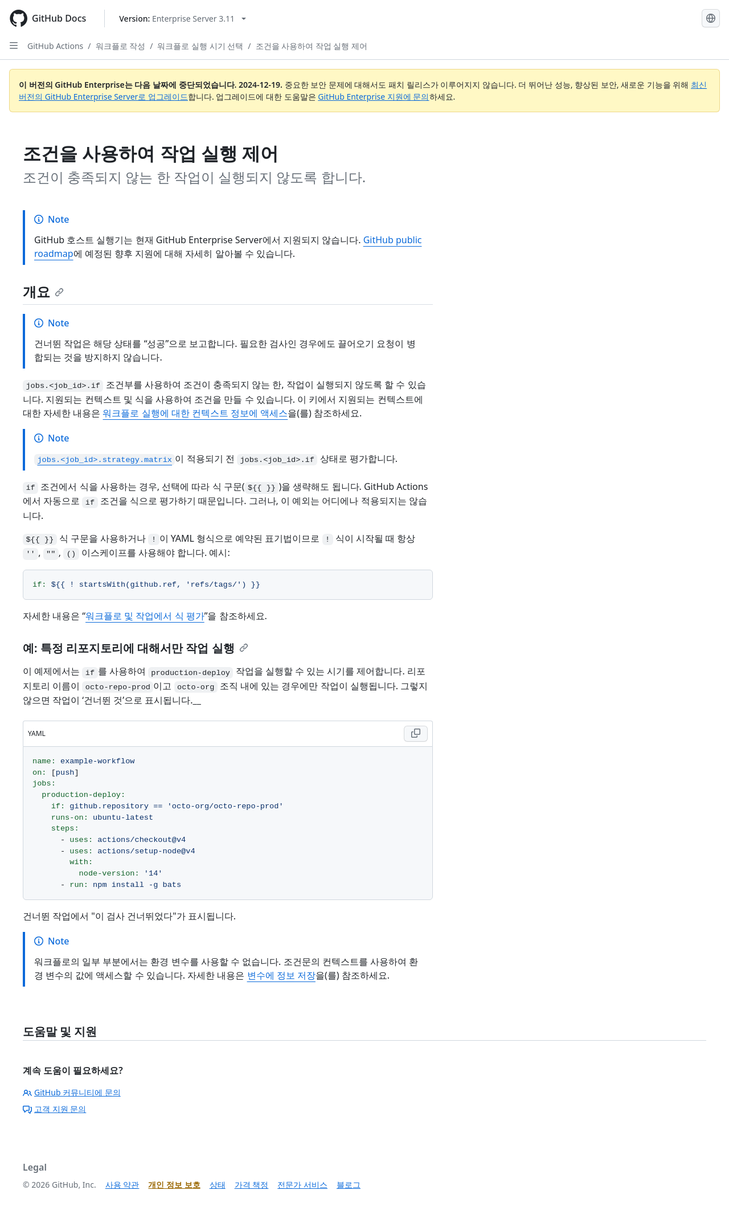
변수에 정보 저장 (281, 975)
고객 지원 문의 (54, 1108)
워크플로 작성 (121, 45)
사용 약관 (122, 1184)
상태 (218, 1184)
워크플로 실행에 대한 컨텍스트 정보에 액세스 (195, 413)
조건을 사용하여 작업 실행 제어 (312, 45)
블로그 (349, 1184)
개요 (43, 291)
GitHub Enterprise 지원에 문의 (373, 96)
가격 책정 (252, 1184)
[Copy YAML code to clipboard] (416, 734)
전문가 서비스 (302, 1184)
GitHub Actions (55, 45)
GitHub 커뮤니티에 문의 (72, 1092)
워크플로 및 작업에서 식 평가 (144, 616)
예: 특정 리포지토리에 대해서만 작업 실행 (135, 648)
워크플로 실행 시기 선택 (200, 45)
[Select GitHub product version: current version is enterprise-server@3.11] (182, 18)
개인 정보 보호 (174, 1184)
